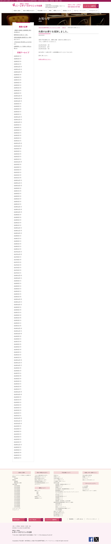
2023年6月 (17, 130)
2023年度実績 (17, 487)
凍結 (37, 493)
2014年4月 (17, 349)
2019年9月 (17, 214)
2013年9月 (17, 368)
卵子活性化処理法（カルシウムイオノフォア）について (67, 491)
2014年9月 (17, 336)
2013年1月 (17, 389)
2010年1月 (17, 457)
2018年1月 (17, 249)
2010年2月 (17, 455)
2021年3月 (17, 172)
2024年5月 (17, 108)
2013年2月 (17, 386)
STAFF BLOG (16, 519)
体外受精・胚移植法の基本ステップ (63, 484)
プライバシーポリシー (91, 519)
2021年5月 (17, 169)
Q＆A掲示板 (84, 487)
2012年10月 (17, 394)
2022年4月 (17, 151)
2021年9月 (17, 164)
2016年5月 (17, 288)
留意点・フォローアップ (61, 506)
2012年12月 (17, 391)
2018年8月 (17, 235)
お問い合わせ (80, 519)
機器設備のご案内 (18, 482)
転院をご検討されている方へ (41, 479)
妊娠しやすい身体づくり (59, 511)
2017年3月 (17, 267)
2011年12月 (17, 418)
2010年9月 (17, 447)
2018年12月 (17, 227)
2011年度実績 (17, 505)
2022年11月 (17, 143)
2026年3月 (17, 58)
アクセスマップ (93, 10)
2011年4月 (17, 436)
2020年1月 (17, 204)
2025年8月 (17, 77)
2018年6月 (17, 241)
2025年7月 (17, 79)
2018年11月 (17, 230)
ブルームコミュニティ (90, 483)
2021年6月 (17, 167)
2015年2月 (17, 323)
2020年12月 (17, 180)
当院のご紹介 (17, 10)
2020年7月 (17, 190)
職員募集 (71, 519)
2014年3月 (17, 352)
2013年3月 (17, 383)
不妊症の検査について (58, 478)
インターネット (90, 6)
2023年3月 (17, 135)
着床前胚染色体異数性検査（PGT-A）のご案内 (63, 502)
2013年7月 (17, 373)
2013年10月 (17, 365)
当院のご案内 (21, 472)
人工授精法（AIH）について (59, 481)
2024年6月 (17, 106)
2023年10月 (17, 122)
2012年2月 (17, 413)
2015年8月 (17, 309)
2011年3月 (17, 439)
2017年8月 (17, 259)
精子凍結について (59, 494)
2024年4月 (17, 111)
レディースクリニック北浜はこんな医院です (21, 475)
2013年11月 (17, 362)
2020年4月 (17, 198)
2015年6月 (17, 315)
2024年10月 (17, 101)
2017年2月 (17, 270)
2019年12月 (17, 206)
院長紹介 (14, 476)
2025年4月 (17, 87)
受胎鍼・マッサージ (86, 476)
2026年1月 (17, 64)
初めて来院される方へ (29, 10)
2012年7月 (17, 399)
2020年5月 (17, 196)
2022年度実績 (17, 488)
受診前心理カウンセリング (40, 476)
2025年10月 (17, 72)
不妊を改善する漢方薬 (87, 475)
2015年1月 (17, 325)
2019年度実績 (17, 493)
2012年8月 (17, 397)
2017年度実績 (17, 496)
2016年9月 (17, 280)
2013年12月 (17, 360)
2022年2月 (17, 156)
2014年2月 (17, 354)
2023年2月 (17, 138)
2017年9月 (17, 257)
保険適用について (38, 498)
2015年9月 (17, 307)
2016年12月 (17, 275)
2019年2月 (17, 222)
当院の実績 (14, 484)
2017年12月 (17, 251)
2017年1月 (17, 272)
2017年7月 (17, 262)
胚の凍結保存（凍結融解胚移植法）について (65, 488)
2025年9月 (17, 74)
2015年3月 (17, 320)
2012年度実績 (17, 503)
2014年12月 (17, 328)
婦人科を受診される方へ (40, 478)
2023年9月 (17, 124)
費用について (57, 10)
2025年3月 (17, 90)
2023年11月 (17, 119)
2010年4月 (17, 452)
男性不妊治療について (58, 515)
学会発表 (16, 478)
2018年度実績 (17, 494)
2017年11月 (17, 254)
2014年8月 (17, 338)
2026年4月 (17, 56)
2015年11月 (17, 301)
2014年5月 (17, 346)
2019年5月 (17, 220)
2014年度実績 (17, 500)
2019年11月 (17, 209)
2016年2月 (17, 296)
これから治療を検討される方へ (41, 475)
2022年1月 (17, 159)
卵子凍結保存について (58, 514)
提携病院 (16, 481)
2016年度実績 (17, 497)
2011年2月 (17, 442)
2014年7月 (17, 341)
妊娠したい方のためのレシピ (88, 479)
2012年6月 (17, 402)
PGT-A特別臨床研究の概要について (63, 508)
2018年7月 (17, 238)
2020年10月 (17, 185)
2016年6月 (17, 286)
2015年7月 (17, 312)
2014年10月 (17, 333)
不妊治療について (42, 10)
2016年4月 (17, 291)
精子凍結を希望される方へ (59, 512)
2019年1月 (17, 225)
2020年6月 (17, 193)
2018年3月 (17, 243)
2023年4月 (17, 132)
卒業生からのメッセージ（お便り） (89, 490)
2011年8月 (17, 428)
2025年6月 (17, 82)
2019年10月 (17, 212)
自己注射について (59, 499)
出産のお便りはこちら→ (45, 59)
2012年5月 (17, 405)
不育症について (57, 476)
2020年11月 (17, 183)
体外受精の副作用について (61, 496)
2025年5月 (17, 85)
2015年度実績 (17, 499)
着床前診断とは (59, 503)
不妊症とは (56, 475)
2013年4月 (17, 381)
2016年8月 (17, 283)
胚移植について (59, 487)
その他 (38, 495)
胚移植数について (59, 497)
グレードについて (59, 493)
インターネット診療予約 (51, 519)
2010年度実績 (17, 506)
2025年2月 (17, 93)
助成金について (67, 10)
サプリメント (85, 478)
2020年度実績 (17, 491)
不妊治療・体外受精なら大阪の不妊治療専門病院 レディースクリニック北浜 (39, 540)
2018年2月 (17, 246)
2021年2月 (17, 175)
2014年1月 (17, 357)
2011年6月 (17, 431)
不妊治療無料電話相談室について (42, 482)
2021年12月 (17, 161)
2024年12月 (17, 95)
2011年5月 (17, 434)
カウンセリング (85, 489)
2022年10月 (17, 146)
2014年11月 (17, 331)
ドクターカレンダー (16, 508)
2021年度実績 (17, 490)
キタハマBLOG (32, 519)
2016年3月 (17, 294)
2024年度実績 (17, 485)
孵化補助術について (60, 490)
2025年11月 (17, 69)
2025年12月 (17, 66)
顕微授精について (59, 485)
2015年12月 (17, 299)
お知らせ (44, 19)
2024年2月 (17, 114)
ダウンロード (37, 484)
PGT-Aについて (59, 505)
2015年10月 (17, 304)
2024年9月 (17, 103)
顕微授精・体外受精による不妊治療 (63, 500)
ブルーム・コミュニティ (80, 10)
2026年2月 (17, 61)
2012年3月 (17, 410)
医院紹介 (14, 479)
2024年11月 (17, 98)
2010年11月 (17, 444)
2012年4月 (17, 407)
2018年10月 (17, 233)
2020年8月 (17, 188)
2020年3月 (17, 201)
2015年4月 (17, 317)
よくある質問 (85, 486)
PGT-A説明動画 (59, 509)
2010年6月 (17, 450)
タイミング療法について (59, 479)
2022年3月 (17, 153)
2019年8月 (17, 217)
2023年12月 (17, 116)
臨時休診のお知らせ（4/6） (21, 34)
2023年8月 (17, 127)
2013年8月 (17, 370)
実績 (50, 10)
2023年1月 (17, 140)
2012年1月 (17, 415)
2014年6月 (17, 344)
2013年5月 (17, 378)
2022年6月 (17, 148)
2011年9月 (17, 426)
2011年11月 (17, 420)
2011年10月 (17, 423)
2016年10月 (17, 278)
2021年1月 (17, 177)
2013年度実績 (17, 502)
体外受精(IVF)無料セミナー (40, 481)
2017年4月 (17, 265)
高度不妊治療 (56, 482)
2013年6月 (17, 375)
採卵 (37, 492)
